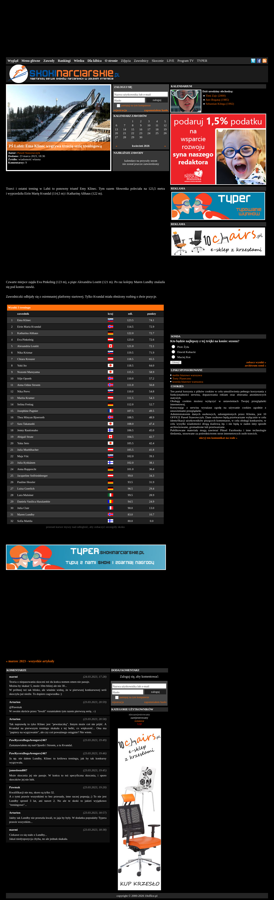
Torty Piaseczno (181, 378)
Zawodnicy (141, 61)
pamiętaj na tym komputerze (136, 105)
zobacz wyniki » (256, 362)
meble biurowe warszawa (187, 375)
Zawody (49, 61)
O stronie (111, 61)
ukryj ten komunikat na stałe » (218, 437)
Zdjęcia (126, 61)
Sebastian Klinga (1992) (220, 103)
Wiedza (79, 61)
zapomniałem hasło (156, 110)
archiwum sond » (255, 365)
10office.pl (151, 895)
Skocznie (157, 61)
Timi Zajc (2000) (216, 95)
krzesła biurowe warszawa (187, 381)
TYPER (202, 61)
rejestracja (120, 110)
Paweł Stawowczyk (28, 152)
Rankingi (64, 61)
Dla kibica (95, 61)
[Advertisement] (137, 28)
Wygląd (13, 61)
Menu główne (31, 61)
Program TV (186, 61)
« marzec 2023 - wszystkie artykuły (30, 661)
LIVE (170, 61)
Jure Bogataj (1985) (217, 99)
